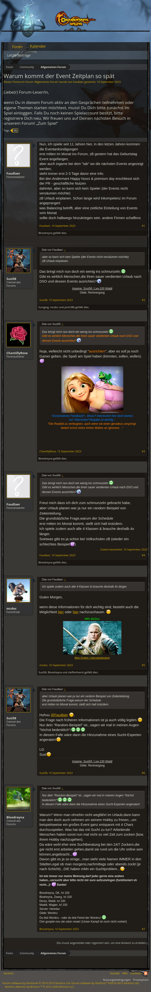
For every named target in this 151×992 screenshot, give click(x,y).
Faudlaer (78, 82)
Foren (17, 46)
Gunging (43, 307)
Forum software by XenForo (36, 983)
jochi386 (70, 307)
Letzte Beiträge (19, 55)
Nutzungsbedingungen (117, 979)
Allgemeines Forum (46, 82)
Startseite (136, 973)
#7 (143, 929)
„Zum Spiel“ (47, 123)
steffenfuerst (76, 672)
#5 (143, 665)
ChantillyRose (17, 353)
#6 (143, 773)
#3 (143, 451)
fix (15, 130)
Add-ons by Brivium (40, 986)
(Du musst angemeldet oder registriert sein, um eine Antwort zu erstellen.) (102, 943)
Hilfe (125, 973)
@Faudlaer (59, 715)
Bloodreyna (45, 233)
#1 (143, 225)
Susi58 (11, 279)
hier (61, 612)
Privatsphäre (141, 979)
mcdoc (54, 307)
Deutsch (9, 973)
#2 (143, 300)
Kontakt (115, 973)
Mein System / (92, 658)
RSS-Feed (145, 973)
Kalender (38, 46)
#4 (143, 555)
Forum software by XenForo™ (105, 983)
